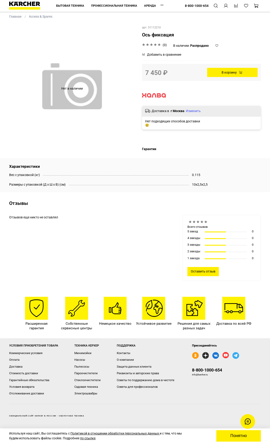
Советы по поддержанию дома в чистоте (145, 380)
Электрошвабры (85, 393)
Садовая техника (86, 386)
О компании (125, 359)
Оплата (14, 359)
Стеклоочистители (87, 380)
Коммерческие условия (25, 353)
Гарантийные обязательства (29, 380)
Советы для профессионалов (137, 386)
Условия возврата (21, 386)
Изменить (193, 111)
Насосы (79, 359)
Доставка (15, 366)
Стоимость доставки (23, 373)
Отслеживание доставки (26, 393)
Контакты (123, 353)
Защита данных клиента (134, 366)
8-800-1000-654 (207, 370)
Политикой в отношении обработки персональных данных (115, 433)
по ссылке (87, 438)
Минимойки (83, 353)
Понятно (238, 435)
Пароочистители (86, 373)
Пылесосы (81, 366)
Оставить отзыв (203, 271)
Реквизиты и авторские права (138, 373)
